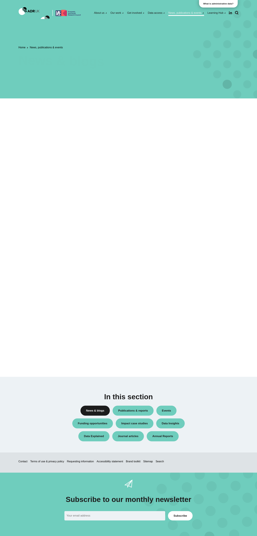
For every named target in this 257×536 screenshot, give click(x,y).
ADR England (186, 226)
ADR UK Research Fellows (194, 112)
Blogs (182, 123)
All (180, 106)
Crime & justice (187, 312)
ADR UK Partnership (190, 243)
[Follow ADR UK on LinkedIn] (230, 12)
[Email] (114, 515)
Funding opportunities (191, 151)
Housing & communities (192, 329)
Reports (183, 173)
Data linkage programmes (193, 134)
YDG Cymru (186, 259)
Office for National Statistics (194, 254)
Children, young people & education (198, 301)
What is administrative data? (219, 3)
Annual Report (187, 117)
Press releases (187, 162)
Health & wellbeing (189, 323)
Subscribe (180, 515)
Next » (164, 119)
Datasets (184, 140)
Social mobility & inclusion (193, 334)
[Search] (236, 13)
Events (183, 145)
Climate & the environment (193, 306)
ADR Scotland (187, 237)
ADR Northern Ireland (191, 232)
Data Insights (186, 129)
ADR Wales (185, 248)
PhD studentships (189, 157)
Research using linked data (194, 184)
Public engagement (189, 168)
